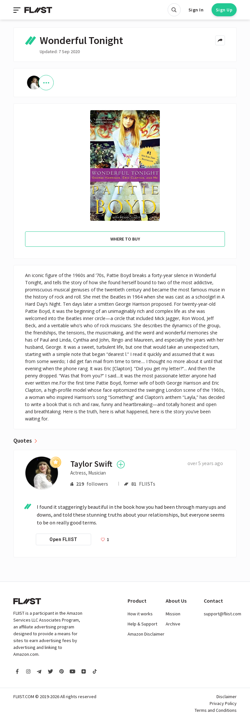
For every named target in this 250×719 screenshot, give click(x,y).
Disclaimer (226, 696)
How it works (140, 614)
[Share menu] (220, 40)
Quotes (22, 440)
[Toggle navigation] (17, 9)
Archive (173, 624)
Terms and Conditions (216, 710)
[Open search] (174, 10)
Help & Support (142, 624)
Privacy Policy (223, 703)
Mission (173, 614)
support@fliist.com (222, 614)
